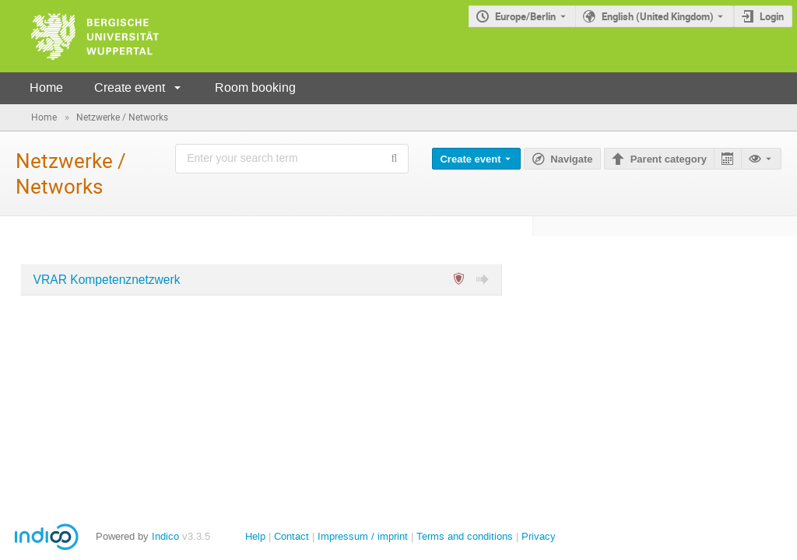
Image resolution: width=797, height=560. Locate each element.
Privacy (538, 536)
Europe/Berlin (525, 16)
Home (46, 87)
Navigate (571, 159)
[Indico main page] (79, 36)
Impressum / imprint (363, 536)
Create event (129, 87)
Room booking (255, 87)
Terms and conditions (464, 536)
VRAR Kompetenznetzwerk (107, 279)
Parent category (668, 159)
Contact (291, 536)
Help (255, 536)
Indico (165, 536)
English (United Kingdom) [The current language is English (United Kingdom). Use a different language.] (658, 16)
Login (772, 16)
